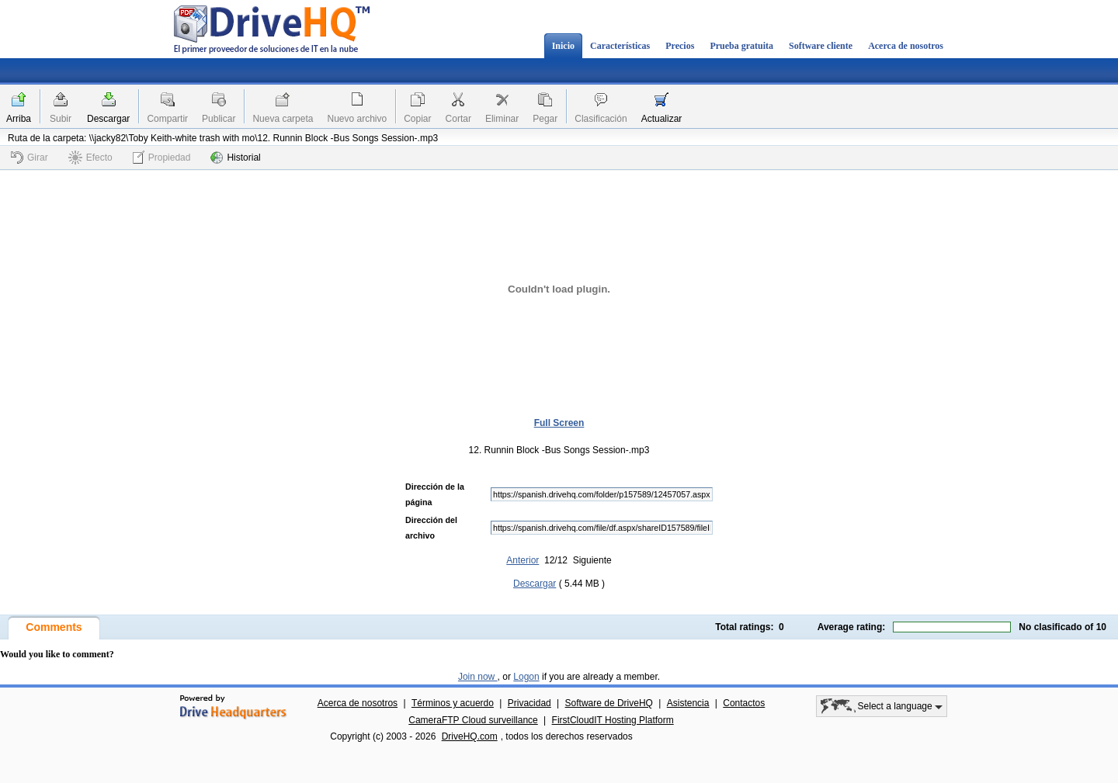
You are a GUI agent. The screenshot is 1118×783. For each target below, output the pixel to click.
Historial (235, 157)
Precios (679, 45)
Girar (29, 157)
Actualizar (661, 118)
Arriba (18, 118)
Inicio (563, 45)
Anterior (522, 560)
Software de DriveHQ (609, 703)
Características (620, 45)
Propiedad (162, 157)
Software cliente (820, 45)
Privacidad (529, 703)
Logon (526, 676)
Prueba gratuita (741, 45)
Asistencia (688, 703)
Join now (478, 676)
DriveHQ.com (470, 736)
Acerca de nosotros (905, 45)
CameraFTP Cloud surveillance (473, 720)
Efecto (90, 158)
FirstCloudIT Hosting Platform (613, 720)
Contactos (744, 703)
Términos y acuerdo (452, 703)
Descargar (108, 118)
